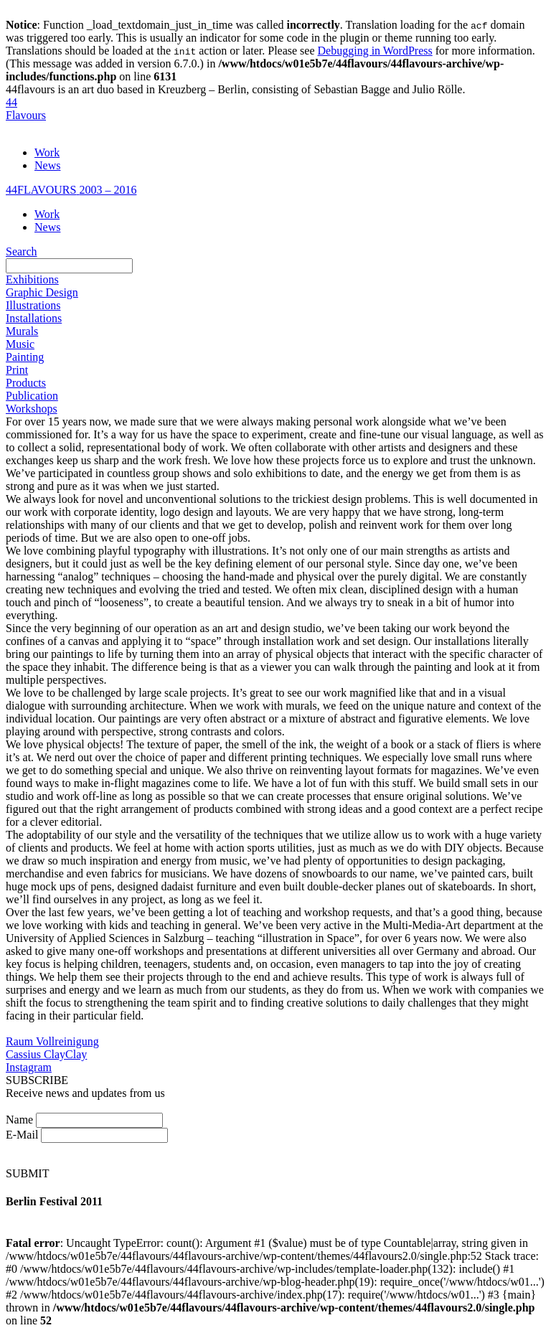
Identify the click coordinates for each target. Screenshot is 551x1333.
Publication (32, 396)
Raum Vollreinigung (52, 1041)
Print (17, 370)
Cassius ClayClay (46, 1054)
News (47, 165)
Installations (34, 318)
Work (47, 152)
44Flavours (26, 108)
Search (21, 251)
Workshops (31, 408)
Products (26, 383)
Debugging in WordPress (375, 50)
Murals (22, 331)
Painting (25, 357)
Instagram (29, 1067)
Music (20, 344)
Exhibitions (32, 279)
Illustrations (33, 305)
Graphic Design (42, 292)
